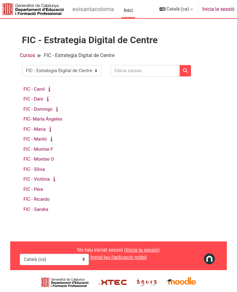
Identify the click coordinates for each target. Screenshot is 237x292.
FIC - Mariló (35, 139)
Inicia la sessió (218, 9)
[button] (176, 9)
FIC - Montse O (38, 159)
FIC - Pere (33, 189)
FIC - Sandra (35, 209)
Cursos (27, 55)
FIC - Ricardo (36, 199)
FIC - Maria (34, 129)
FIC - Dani (33, 99)
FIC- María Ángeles (42, 119)
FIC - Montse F (38, 149)
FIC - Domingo (37, 109)
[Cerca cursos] (145, 70)
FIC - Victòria (36, 179)
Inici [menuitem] (128, 10)
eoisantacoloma (93, 9)
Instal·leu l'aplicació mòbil (118, 257)
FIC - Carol (34, 89)
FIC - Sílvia (34, 169)
